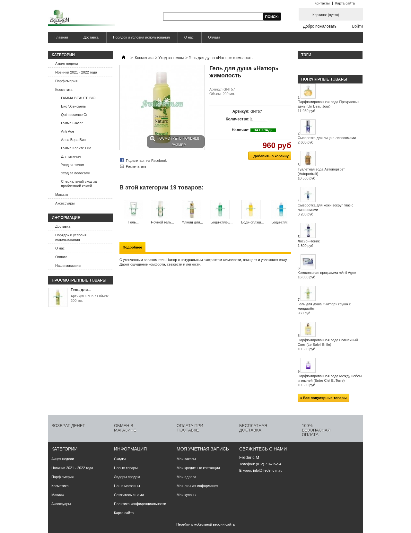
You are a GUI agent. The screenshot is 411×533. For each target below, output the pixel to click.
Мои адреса (186, 477)
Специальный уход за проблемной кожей (79, 183)
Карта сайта (345, 3)
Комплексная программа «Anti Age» (327, 275)
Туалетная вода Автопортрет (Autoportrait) (321, 173)
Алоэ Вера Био (73, 140)
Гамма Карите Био (76, 148)
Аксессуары (64, 203)
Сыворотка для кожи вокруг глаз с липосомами (325, 209)
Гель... (133, 222)
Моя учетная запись (203, 448)
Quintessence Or (74, 115)
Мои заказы (186, 459)
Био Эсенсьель (73, 106)
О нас (189, 37)
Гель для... (81, 290)
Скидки (120, 459)
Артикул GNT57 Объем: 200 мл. (90, 298)
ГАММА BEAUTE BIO (78, 98)
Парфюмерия (66, 81)
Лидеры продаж (127, 477)
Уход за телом (72, 165)
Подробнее (132, 247)
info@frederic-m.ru (267, 470)
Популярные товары (324, 79)
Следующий (288, 212)
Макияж (61, 195)
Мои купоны (186, 495)
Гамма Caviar (72, 123)
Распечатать (136, 166)
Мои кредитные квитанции (198, 468)
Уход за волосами (75, 173)
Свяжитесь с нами (129, 495)
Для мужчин (71, 156)
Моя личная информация (197, 486)
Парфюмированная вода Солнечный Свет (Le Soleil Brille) (328, 344)
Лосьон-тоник (309, 243)
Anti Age (67, 131)
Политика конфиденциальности (140, 504)
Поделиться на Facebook (146, 160)
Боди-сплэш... (222, 222)
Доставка (91, 37)
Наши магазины (68, 265)
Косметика (64, 90)
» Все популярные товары (323, 398)
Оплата (214, 37)
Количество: (237, 119)
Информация (66, 217)
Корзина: (325, 15)
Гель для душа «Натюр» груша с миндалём (324, 308)
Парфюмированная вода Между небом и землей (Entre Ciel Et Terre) (330, 380)
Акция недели (66, 64)
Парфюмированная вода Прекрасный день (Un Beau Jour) (328, 106)
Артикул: (240, 111)
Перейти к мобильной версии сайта (205, 524)
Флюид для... (192, 222)
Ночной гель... (162, 222)
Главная (60, 39)
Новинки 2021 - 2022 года (76, 72)
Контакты (322, 3)
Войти (357, 26)
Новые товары (126, 468)
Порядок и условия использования (141, 37)
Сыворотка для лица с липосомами (327, 140)
